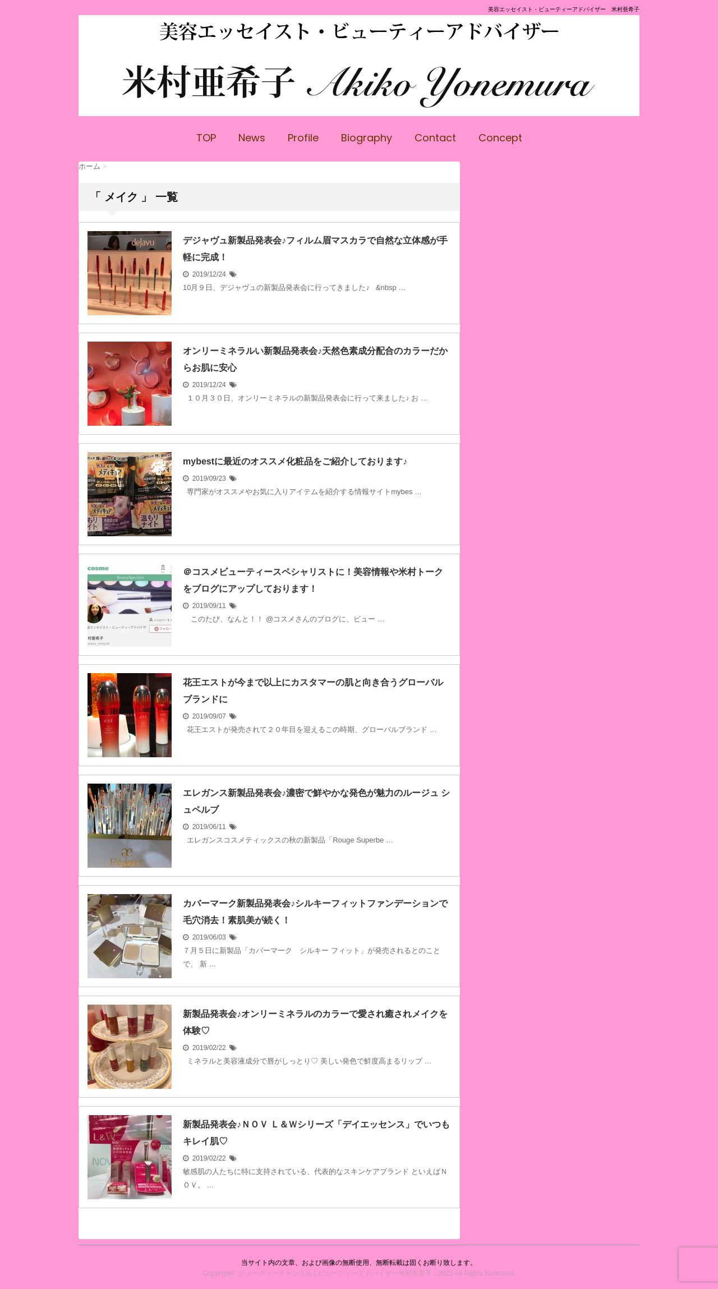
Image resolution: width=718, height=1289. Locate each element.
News (251, 138)
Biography (366, 138)
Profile (303, 138)
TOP (206, 138)
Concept (500, 138)
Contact (435, 138)
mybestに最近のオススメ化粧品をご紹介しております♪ (295, 461)
